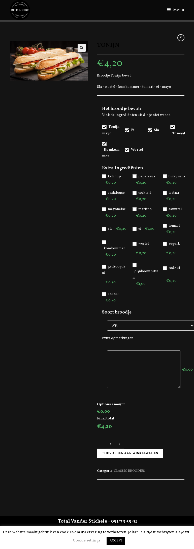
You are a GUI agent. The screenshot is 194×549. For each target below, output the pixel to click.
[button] (82, 48)
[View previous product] (180, 37)
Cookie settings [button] (86, 540)
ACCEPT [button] (116, 540)
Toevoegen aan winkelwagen (130, 453)
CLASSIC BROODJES (129, 471)
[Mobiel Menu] (173, 10)
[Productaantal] (110, 444)
